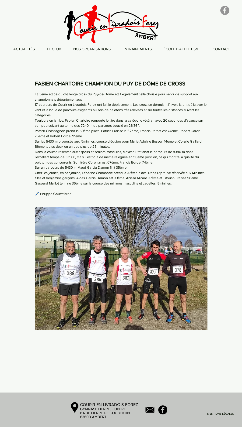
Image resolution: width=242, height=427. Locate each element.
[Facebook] (224, 10)
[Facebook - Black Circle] (162, 409)
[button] (54, 49)
